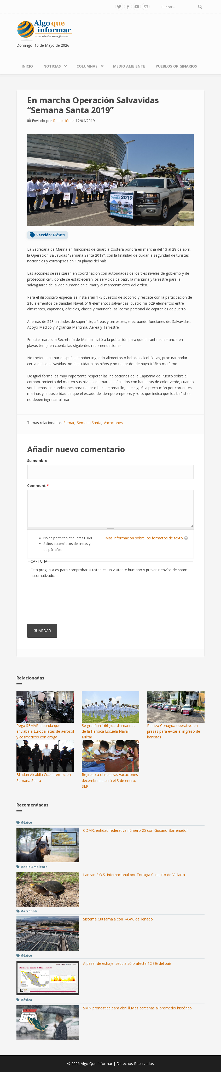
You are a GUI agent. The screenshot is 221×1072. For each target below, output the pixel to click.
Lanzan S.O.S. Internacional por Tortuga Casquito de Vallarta (134, 874)
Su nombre (37, 460)
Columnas (87, 66)
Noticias (52, 66)
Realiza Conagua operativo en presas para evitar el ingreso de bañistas (173, 731)
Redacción (62, 120)
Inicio (27, 66)
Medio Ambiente (129, 66)
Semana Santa (89, 422)
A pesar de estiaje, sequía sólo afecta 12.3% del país (127, 963)
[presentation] (52, 597)
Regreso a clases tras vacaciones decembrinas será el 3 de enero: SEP (110, 780)
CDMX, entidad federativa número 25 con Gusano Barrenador (135, 830)
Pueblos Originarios (176, 66)
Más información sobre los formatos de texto (144, 537)
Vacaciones (113, 422)
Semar (68, 422)
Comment (38, 485)
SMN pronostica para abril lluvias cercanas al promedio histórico (137, 1007)
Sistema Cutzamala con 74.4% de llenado (118, 919)
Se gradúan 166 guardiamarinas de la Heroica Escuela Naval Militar (108, 731)
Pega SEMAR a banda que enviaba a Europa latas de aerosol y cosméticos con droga (45, 731)
